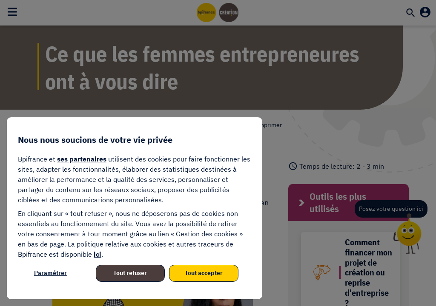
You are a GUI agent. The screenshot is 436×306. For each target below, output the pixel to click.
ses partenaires (81, 159)
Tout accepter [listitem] (204, 273)
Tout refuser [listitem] (130, 273)
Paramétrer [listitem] (50, 273)
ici (97, 254)
